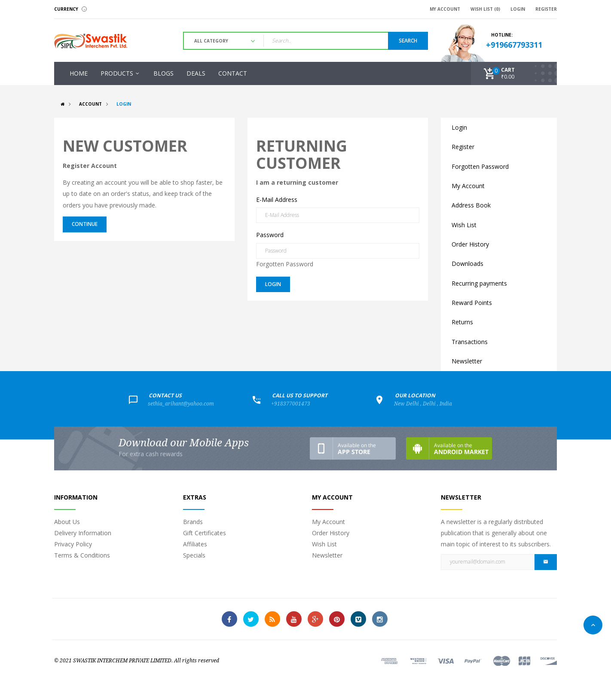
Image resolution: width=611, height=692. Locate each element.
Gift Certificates (204, 533)
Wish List (464, 225)
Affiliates (195, 544)
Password (270, 235)
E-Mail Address (276, 199)
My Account (468, 186)
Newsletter (467, 361)
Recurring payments (479, 283)
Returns (462, 322)
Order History (470, 244)
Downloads (467, 263)
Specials (194, 555)
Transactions (470, 342)
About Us (67, 522)
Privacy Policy (73, 544)
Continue (85, 224)
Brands (193, 522)
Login (123, 104)
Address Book (471, 205)
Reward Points (472, 303)
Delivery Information (82, 533)
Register (463, 147)
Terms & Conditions (82, 555)
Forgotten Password (284, 264)
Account (90, 104)
